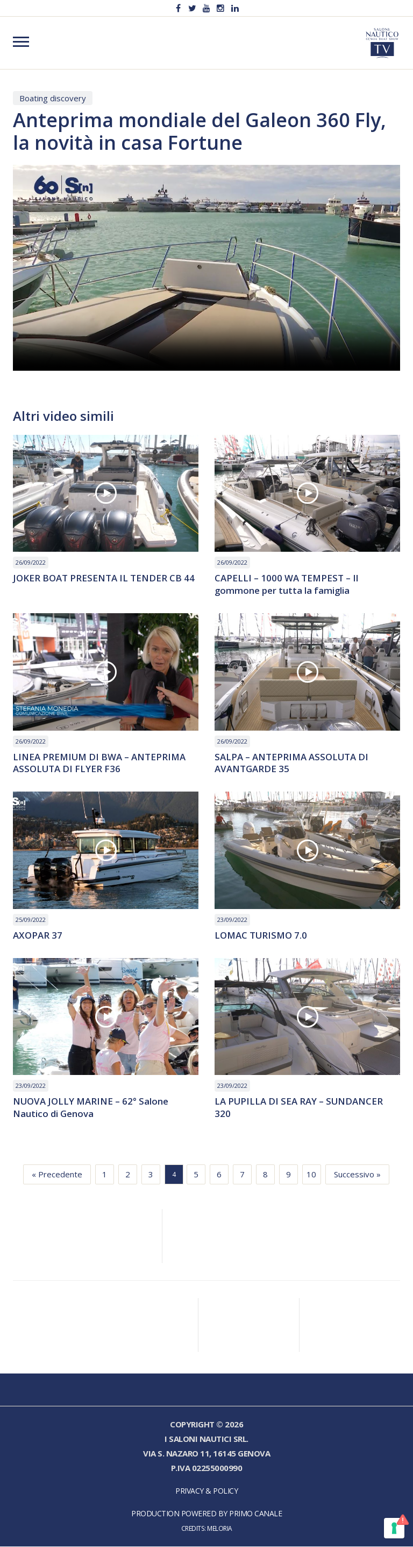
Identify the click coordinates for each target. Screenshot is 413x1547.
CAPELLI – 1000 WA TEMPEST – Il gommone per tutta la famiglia (287, 584)
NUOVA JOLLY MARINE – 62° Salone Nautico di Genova (91, 1108)
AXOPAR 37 (37, 935)
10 (311, 1174)
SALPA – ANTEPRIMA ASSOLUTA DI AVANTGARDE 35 (292, 763)
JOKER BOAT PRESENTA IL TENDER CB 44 (104, 578)
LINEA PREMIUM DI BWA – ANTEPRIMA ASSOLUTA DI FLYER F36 (100, 763)
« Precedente (57, 1174)
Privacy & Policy (206, 1491)
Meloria (219, 1528)
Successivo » (357, 1174)
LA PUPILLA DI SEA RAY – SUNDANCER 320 (299, 1108)
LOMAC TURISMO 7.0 (262, 935)
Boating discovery (52, 98)
